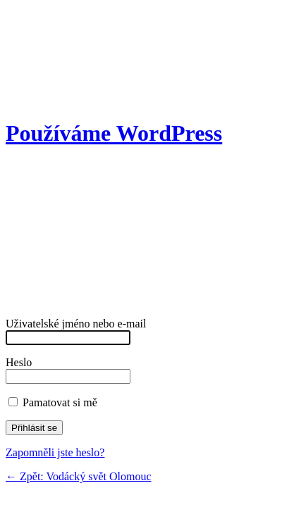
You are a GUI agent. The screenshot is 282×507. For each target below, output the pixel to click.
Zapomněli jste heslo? (55, 452)
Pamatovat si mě (52, 402)
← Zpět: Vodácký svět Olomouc (79, 476)
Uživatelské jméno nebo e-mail (76, 330)
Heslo (68, 369)
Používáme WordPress (114, 133)
